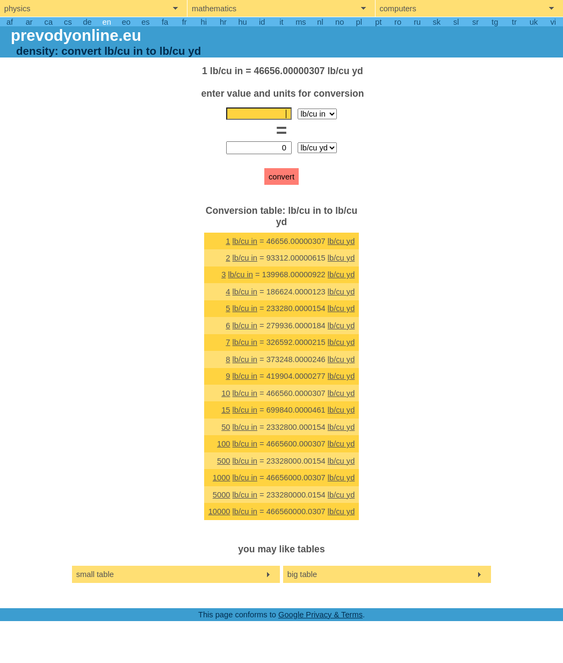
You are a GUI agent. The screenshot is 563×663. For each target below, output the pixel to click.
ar (29, 22)
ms (300, 22)
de (87, 22)
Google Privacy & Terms (320, 614)
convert (281, 176)
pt (378, 22)
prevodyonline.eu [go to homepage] (76, 35)
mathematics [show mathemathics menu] (214, 8)
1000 (221, 477)
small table (95, 574)
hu (242, 22)
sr (475, 22)
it (281, 22)
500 (223, 461)
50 (225, 427)
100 (223, 443)
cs (68, 22)
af (9, 22)
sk (436, 22)
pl (359, 22)
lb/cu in (245, 241)
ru (417, 22)
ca (49, 22)
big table (302, 574)
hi (204, 22)
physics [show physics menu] (17, 8)
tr (514, 22)
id (262, 22)
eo (126, 22)
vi (553, 22)
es (145, 22)
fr (184, 22)
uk (534, 22)
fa (165, 22)
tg (495, 22)
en (107, 22)
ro (397, 22)
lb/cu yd (341, 241)
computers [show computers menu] (397, 8)
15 (225, 410)
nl (320, 22)
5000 (221, 495)
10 (225, 393)
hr (223, 22)
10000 (219, 511)
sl (456, 22)
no (339, 22)
